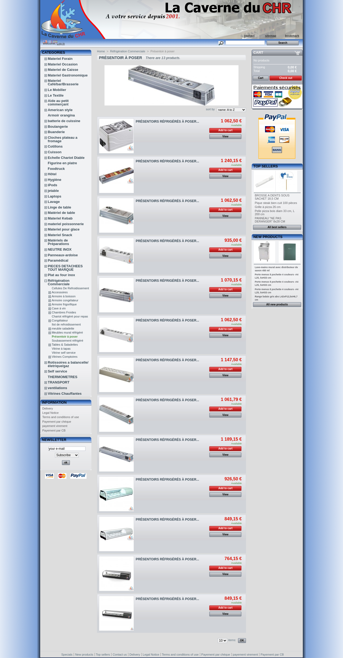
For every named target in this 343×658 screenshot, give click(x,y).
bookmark (292, 35)
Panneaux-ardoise (63, 255)
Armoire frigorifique (64, 304)
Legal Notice (50, 412)
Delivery (47, 408)
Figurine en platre (62, 163)
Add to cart (225, 130)
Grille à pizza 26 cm (268, 207)
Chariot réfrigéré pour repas (70, 316)
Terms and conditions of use (60, 417)
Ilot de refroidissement (66, 324)
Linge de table (59, 207)
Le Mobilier (57, 90)
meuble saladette (63, 328)
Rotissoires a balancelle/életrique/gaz (68, 364)
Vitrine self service (64, 352)
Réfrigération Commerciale (59, 282)
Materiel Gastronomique (68, 75)
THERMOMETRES (62, 377)
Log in (61, 43)
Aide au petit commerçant (58, 102)
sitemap (270, 35)
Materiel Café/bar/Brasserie (63, 82)
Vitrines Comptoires (64, 356)
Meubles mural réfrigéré (67, 332)
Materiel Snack (60, 235)
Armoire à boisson (64, 296)
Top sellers (265, 166)
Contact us (120, 654)
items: (232, 640)
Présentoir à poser (65, 336)
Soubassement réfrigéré (67, 340)
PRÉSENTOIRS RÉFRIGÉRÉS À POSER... (167, 121)
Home (101, 51)
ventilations (57, 388)
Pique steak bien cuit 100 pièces (276, 202)
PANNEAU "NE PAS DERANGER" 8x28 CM (270, 220)
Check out (285, 77)
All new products (277, 304)
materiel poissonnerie (66, 224)
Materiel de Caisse (63, 70)
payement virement (55, 425)
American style (60, 110)
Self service (57, 371)
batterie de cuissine (64, 121)
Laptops (54, 196)
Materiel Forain (60, 59)
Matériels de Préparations (58, 242)
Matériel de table (61, 213)
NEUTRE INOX (60, 249)
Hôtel (52, 174)
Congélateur (60, 320)
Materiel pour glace (63, 229)
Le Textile (56, 95)
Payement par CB (54, 430)
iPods (52, 185)
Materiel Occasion (62, 64)
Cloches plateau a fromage (62, 139)
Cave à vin (59, 308)
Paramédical (58, 260)
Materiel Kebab (60, 218)
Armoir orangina (61, 115)
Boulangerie (58, 127)
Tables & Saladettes (65, 344)
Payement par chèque (56, 421)
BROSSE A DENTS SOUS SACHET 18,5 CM (272, 197)
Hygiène (54, 180)
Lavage (54, 202)
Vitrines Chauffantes (64, 394)
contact (249, 35)
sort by (210, 109)
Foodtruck (56, 169)
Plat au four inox (61, 275)
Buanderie (56, 132)
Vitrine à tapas (61, 348)
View (225, 136)
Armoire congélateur (65, 300)
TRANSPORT (58, 382)
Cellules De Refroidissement (70, 288)
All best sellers (276, 227)
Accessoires (60, 292)
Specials (67, 654)
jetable (53, 191)
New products (267, 237)
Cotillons (55, 146)
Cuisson (54, 152)
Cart (258, 52)
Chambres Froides (64, 312)
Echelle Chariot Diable (66, 158)
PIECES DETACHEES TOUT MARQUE (65, 268)
